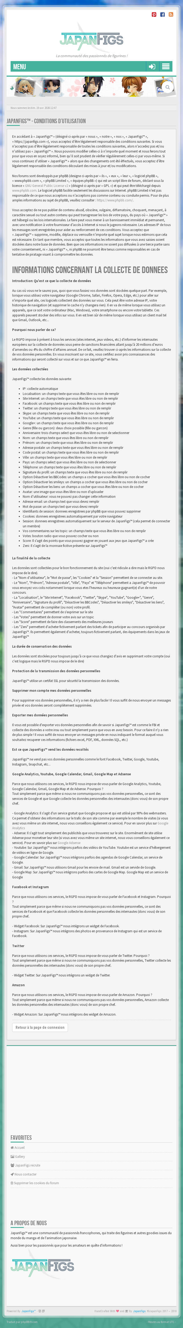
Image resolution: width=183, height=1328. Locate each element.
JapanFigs (139, 1311)
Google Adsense (69, 843)
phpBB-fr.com (29, 1322)
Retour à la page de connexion (40, 1027)
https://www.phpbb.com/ (115, 200)
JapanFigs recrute (25, 1165)
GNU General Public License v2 (46, 185)
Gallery (18, 1156)
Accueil (18, 1147)
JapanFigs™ (29, 1311)
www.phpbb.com (24, 190)
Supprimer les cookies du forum (35, 1183)
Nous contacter (23, 1174)
